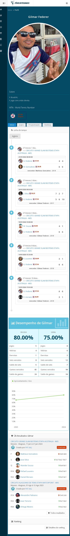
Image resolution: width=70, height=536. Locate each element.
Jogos (22, 124)
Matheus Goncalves (29, 453)
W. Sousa (28, 225)
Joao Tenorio (26, 500)
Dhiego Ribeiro (27, 506)
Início (11, 10)
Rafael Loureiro (27, 470)
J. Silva (26, 192)
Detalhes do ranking (55, 527)
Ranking (48, 124)
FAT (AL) (29, 446)
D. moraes (28, 296)
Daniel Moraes (27, 476)
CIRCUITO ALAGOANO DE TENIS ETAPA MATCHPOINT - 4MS (35, 482)
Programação (34, 124)
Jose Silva (25, 459)
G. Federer (28, 160)
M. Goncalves (29, 166)
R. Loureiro (28, 258)
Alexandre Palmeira (29, 494)
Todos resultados (56, 512)
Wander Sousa (27, 464)
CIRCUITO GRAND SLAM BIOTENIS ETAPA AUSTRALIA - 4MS (35, 440)
